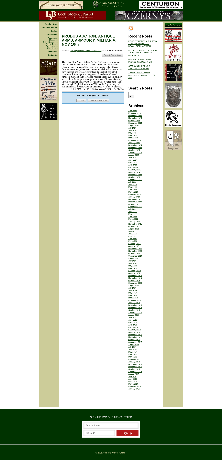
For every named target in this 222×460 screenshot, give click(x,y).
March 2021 (133, 241)
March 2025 (133, 138)
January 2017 (134, 362)
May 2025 (132, 133)
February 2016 (134, 386)
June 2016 (132, 379)
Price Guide (52, 35)
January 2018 (134, 332)
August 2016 (133, 374)
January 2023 (134, 197)
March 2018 (133, 327)
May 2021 (132, 236)
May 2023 (132, 187)
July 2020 (132, 261)
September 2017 (135, 342)
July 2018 (132, 317)
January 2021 (134, 246)
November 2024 (135, 148)
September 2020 (135, 256)
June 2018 (132, 320)
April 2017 (132, 354)
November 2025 (135, 118)
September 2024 (135, 152)
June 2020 (132, 263)
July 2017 (132, 347)
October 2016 (134, 369)
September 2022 (135, 207)
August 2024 (133, 155)
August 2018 (133, 315)
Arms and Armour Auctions (114, 453)
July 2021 (132, 231)
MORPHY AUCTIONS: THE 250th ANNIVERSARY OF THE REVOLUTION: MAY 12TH (142, 43)
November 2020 (135, 251)
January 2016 (134, 389)
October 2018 (134, 310)
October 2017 (134, 340)
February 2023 (134, 194)
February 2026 (134, 113)
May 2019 (132, 293)
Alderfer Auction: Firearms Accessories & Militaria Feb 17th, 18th (142, 75)
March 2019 (133, 298)
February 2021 (134, 244)
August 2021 (133, 229)
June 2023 (132, 184)
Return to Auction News (112, 55)
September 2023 (135, 180)
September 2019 (135, 283)
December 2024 (135, 145)
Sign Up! (127, 433)
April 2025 (132, 135)
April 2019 (132, 295)
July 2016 (132, 376)
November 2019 (135, 278)
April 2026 (132, 111)
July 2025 (132, 128)
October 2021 (134, 226)
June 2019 (132, 290)
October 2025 (134, 120)
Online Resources (50, 42)
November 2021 (135, 224)
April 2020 (132, 268)
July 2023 (132, 182)
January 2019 (134, 303)
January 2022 (134, 221)
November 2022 (135, 202)
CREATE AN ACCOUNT (98, 100)
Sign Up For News (173, 25)
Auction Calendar (49, 28)
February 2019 (134, 300)
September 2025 (135, 123)
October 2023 (134, 177)
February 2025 (134, 140)
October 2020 (134, 253)
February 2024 (134, 170)
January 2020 (134, 273)
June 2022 (132, 212)
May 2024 (132, 162)
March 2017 (133, 357)
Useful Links (52, 48)
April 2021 (132, 239)
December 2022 (135, 199)
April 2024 (132, 165)
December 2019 (135, 276)
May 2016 (132, 381)
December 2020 (135, 248)
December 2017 (135, 335)
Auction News (51, 24)
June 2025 (132, 130)
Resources (52, 38)
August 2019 (133, 285)
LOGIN (81, 100)
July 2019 (132, 288)
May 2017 (132, 352)
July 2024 (132, 157)
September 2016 (135, 372)
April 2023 (132, 189)
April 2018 (132, 325)
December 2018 (135, 305)
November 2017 (135, 337)
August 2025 (133, 125)
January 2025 (134, 143)
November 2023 (135, 175)
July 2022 (132, 209)
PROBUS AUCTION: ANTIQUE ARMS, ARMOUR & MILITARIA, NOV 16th (89, 40)
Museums (53, 40)
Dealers (54, 31)
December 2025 (135, 116)
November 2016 (135, 367)
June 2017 (132, 349)
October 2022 (134, 204)
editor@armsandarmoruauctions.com (85, 51)
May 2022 (132, 214)
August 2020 (133, 258)
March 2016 (133, 384)
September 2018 (135, 312)
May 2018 (132, 322)
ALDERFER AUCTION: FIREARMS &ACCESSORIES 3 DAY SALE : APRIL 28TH (143, 52)
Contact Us (52, 55)
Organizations (51, 46)
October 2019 (134, 280)
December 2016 (135, 364)
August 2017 (133, 344)
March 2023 (133, 192)
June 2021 (132, 234)
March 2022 (133, 219)
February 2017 (134, 359)
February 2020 (134, 271)
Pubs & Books (51, 44)
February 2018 (134, 330)
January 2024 (134, 172)
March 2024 (133, 167)
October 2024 (134, 150)
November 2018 (135, 308)
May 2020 (132, 266)
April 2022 (132, 216)
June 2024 (132, 160)
